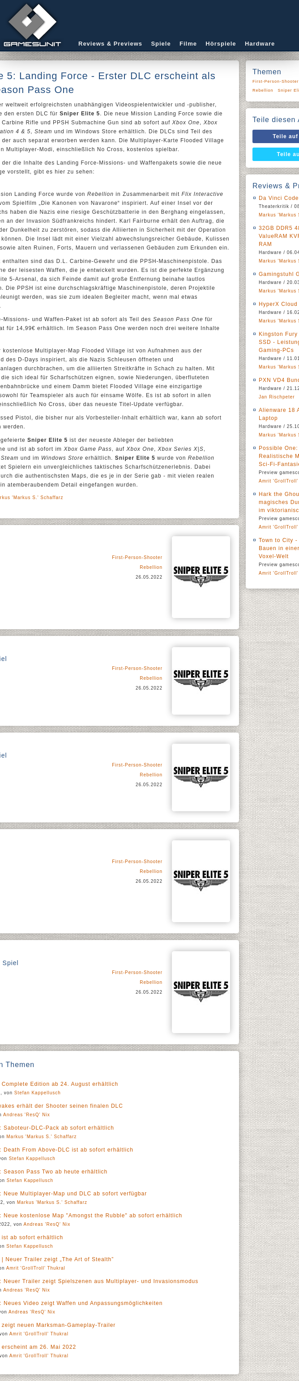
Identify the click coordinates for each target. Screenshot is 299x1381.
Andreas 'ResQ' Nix (26, 1114)
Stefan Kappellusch (37, 1092)
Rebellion (151, 567)
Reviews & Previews (110, 43)
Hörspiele (220, 43)
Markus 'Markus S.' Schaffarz (41, 1136)
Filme (188, 43)
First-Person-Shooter (137, 557)
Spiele (161, 43)
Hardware (260, 43)
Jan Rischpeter (277, 396)
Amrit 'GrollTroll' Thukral (35, 1268)
